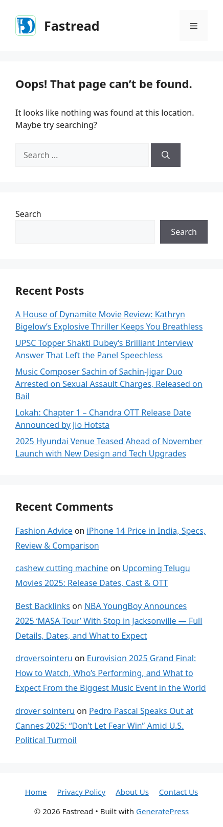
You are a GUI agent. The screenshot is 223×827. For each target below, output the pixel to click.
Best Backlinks (42, 606)
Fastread (71, 25)
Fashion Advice (44, 530)
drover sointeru (45, 710)
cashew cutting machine (61, 568)
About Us (132, 792)
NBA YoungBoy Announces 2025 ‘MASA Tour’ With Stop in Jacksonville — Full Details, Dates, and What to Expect (108, 620)
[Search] (166, 155)
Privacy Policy (81, 792)
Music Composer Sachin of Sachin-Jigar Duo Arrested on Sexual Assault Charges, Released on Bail (109, 384)
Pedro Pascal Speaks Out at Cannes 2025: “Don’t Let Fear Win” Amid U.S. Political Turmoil (104, 725)
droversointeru (44, 658)
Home (36, 792)
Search (28, 214)
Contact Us (178, 792)
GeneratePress (162, 811)
